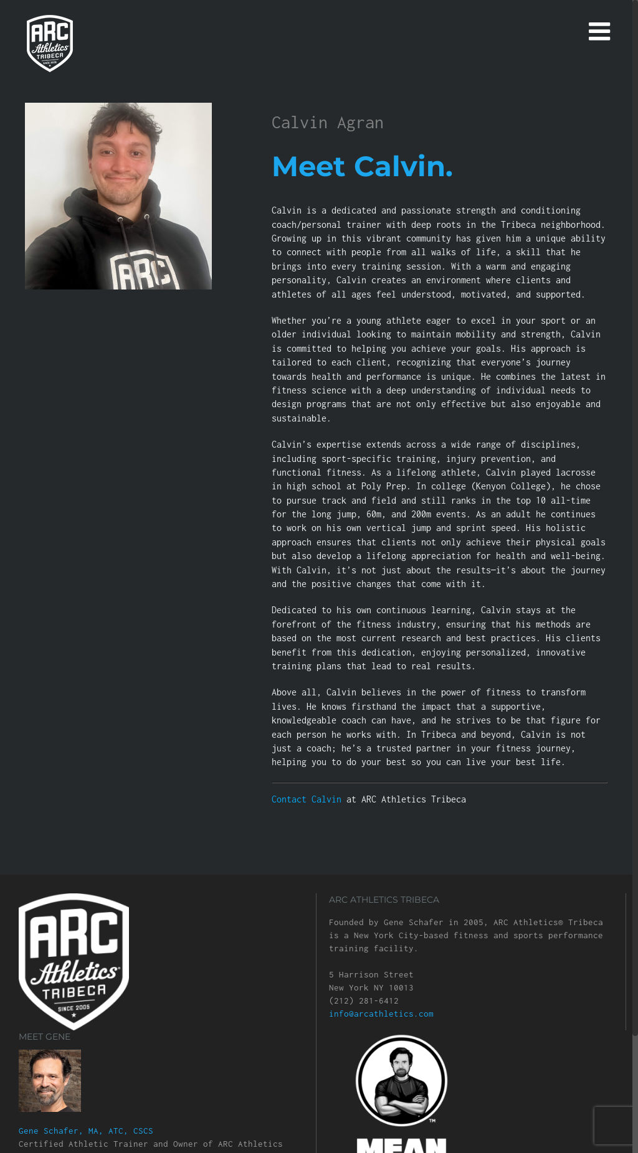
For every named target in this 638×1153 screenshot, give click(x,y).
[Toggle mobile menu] (601, 31)
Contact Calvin (309, 799)
